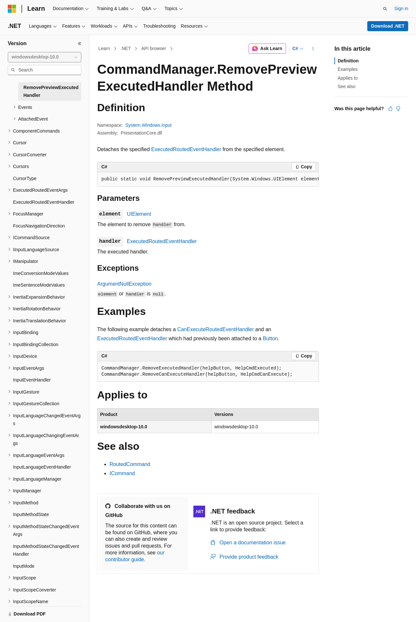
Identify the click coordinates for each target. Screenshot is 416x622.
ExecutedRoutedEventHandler (186, 149)
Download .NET (388, 26)
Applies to (348, 78)
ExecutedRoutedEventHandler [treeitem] (43, 202)
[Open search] (385, 9)
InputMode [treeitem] (23, 566)
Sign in (401, 8)
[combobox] (44, 57)
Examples (348, 69)
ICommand (122, 473)
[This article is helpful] (390, 108)
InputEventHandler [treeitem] (32, 379)
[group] (208, 179)
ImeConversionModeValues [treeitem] (41, 273)
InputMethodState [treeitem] (31, 514)
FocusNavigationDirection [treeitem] (39, 225)
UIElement (139, 214)
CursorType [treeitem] (24, 178)
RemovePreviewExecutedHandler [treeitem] (51, 91)
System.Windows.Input (148, 125)
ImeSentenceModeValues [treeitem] (39, 285)
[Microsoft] (12, 9)
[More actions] (313, 49)
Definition (348, 60)
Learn (104, 48)
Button (270, 338)
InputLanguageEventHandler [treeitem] (42, 467)
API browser (153, 48)
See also (346, 86)
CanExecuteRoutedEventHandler (215, 329)
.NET (126, 48)
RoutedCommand (130, 464)
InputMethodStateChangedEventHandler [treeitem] (46, 550)
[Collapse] (79, 43)
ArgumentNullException (124, 284)
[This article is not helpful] (398, 108)
